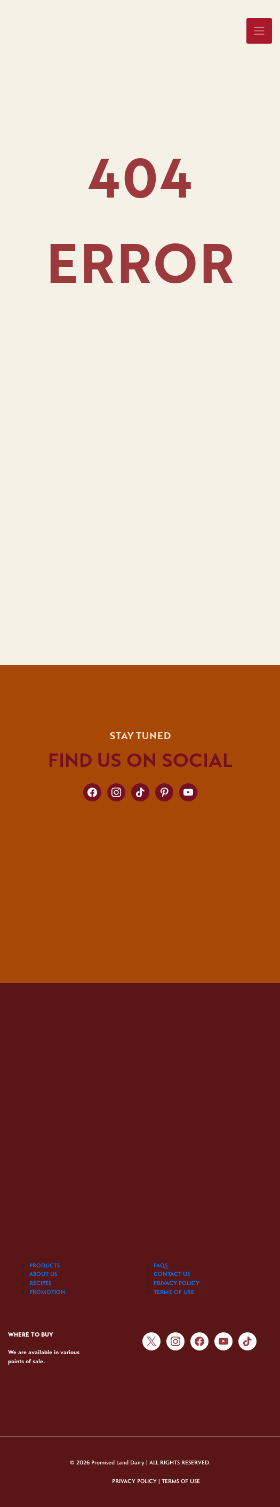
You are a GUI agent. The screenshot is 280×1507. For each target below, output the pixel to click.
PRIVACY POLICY (176, 1283)
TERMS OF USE (174, 1292)
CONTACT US (172, 1273)
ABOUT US (43, 1273)
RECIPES (40, 1283)
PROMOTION (47, 1292)
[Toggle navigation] (259, 31)
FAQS (161, 1265)
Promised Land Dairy (118, 1462)
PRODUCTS (44, 1265)
